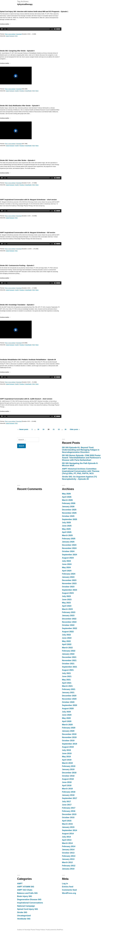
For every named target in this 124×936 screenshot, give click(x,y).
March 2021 (67, 686)
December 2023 (69, 580)
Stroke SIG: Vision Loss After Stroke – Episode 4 (17, 160)
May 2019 (66, 756)
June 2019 (66, 753)
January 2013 (68, 859)
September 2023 (69, 590)
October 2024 (68, 551)
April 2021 (66, 683)
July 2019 (66, 750)
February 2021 (68, 689)
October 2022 (68, 625)
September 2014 (69, 830)
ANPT (19, 883)
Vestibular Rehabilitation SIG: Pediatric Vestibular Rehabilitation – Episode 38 (28, 359)
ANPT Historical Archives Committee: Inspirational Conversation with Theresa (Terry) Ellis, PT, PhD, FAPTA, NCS (80, 471)
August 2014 (68, 833)
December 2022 (69, 619)
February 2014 (68, 846)
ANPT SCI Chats (24, 890)
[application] (30, 29)
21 (53, 429)
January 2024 (68, 577)
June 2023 (66, 599)
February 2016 (68, 811)
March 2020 (67, 724)
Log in (65, 883)
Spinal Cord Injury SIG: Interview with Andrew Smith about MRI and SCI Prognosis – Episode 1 (34, 11)
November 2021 (69, 660)
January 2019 (68, 769)
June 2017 (66, 805)
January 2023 (68, 615)
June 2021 (66, 676)
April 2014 (66, 840)
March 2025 (67, 535)
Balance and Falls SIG (27, 893)
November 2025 (69, 513)
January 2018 (68, 795)
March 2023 (67, 609)
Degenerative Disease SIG (29, 899)
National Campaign (26, 906)
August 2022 (68, 631)
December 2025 (69, 510)
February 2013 (68, 856)
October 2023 (68, 587)
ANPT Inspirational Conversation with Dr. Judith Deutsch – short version (26, 399)
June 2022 (66, 638)
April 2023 (66, 606)
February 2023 (68, 612)
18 (38, 429)
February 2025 (68, 539)
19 (43, 429)
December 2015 (69, 814)
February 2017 (68, 808)
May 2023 (66, 603)
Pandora (22, 90)
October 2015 (68, 817)
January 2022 (68, 654)
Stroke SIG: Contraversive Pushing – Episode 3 (17, 265)
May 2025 (66, 529)
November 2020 (69, 699)
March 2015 (67, 824)
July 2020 (66, 712)
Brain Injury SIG (24, 896)
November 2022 (69, 622)
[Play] (2, 29)
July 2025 (66, 522)
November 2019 (69, 737)
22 (59, 429)
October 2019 (68, 740)
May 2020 (66, 718)
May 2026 (66, 494)
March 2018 (67, 789)
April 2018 (66, 785)
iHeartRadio (28, 90)
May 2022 (66, 641)
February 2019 (68, 766)
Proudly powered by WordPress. (54, 929)
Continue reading (5, 24)
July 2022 (66, 635)
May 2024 (66, 567)
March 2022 (67, 647)
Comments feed (69, 890)
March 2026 (67, 500)
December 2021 (69, 657)
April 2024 (66, 571)
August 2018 (68, 779)
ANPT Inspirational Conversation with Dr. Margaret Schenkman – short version (28, 199)
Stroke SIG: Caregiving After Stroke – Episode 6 (17, 51)
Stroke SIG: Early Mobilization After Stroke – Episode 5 (19, 105)
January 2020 (68, 731)
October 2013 (68, 853)
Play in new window (10, 34)
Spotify (17, 90)
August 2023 (68, 593)
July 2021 (66, 673)
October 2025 (68, 516)
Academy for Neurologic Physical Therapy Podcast (31, 929)
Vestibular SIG (23, 919)
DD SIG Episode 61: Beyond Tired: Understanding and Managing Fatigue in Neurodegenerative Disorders (80, 449)
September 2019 (69, 744)
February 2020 (68, 728)
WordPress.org (69, 893)
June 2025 (66, 526)
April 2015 (66, 821)
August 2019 (68, 747)
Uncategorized (24, 915)
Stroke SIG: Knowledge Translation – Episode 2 (17, 305)
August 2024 (68, 558)
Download (19, 34)
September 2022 (69, 628)
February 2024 (68, 574)
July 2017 (66, 801)
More (37, 90)
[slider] (58, 28)
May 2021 (66, 680)
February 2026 (68, 503)
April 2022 (66, 644)
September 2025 (69, 519)
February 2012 (68, 866)
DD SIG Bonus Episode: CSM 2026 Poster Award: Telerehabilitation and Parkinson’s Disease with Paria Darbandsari (81, 457)
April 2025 (66, 532)
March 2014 (67, 843)
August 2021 (68, 670)
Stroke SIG (22, 912)
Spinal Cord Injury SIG (27, 909)
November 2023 (69, 583)
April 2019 (66, 760)
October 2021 (68, 663)
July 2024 (66, 561)
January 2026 (68, 506)
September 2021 (69, 667)
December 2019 (69, 734)
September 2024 (69, 554)
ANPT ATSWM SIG (25, 887)
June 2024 (66, 564)
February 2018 (68, 792)
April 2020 (66, 721)
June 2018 (66, 782)
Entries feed (67, 887)
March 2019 (67, 763)
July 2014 (66, 837)
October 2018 (68, 776)
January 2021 (68, 692)
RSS (16, 36)
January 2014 (68, 849)
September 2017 (69, 798)
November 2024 (69, 548)
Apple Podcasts (10, 36)
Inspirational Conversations (30, 903)
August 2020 (68, 708)
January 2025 (68, 542)
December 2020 (69, 696)
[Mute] (55, 29)
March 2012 (67, 862)
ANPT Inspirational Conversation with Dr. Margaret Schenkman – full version (27, 232)
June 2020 (66, 715)
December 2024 (69, 545)
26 (65, 429)
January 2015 (68, 827)
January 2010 (68, 869)
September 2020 (69, 705)
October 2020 (68, 702)
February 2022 (68, 651)
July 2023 (66, 596)
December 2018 (69, 773)
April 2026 (66, 497)
